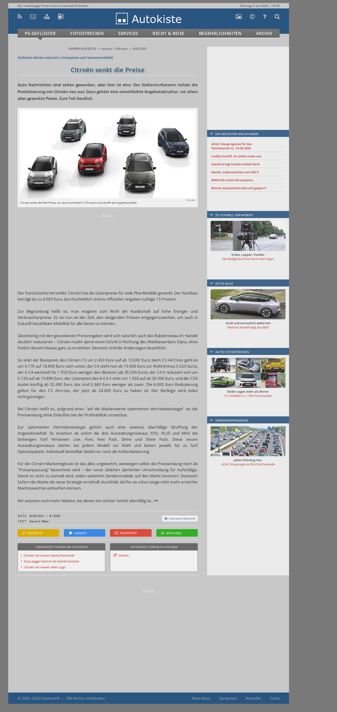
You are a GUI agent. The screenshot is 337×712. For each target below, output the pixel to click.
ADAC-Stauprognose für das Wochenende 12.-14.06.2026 (231, 146)
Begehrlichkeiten (220, 33)
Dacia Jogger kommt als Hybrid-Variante (51, 561)
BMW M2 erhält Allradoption (232, 180)
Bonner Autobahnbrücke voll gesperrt (238, 188)
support (78, 533)
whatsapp (171, 533)
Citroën (123, 555)
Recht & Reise (168, 33)
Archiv (264, 33)
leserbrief (32, 533)
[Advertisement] (108, 251)
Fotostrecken (87, 33)
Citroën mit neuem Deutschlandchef (49, 555)
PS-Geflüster (40, 33)
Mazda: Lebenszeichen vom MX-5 (235, 172)
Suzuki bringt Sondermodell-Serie (235, 164)
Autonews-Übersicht (180, 518)
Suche (275, 698)
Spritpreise (228, 698)
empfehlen (126, 533)
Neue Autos (201, 698)
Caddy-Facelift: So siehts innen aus (236, 156)
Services (128, 33)
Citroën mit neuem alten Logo (45, 567)
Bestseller (253, 698)
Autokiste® (50, 698)
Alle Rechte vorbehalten (86, 698)
